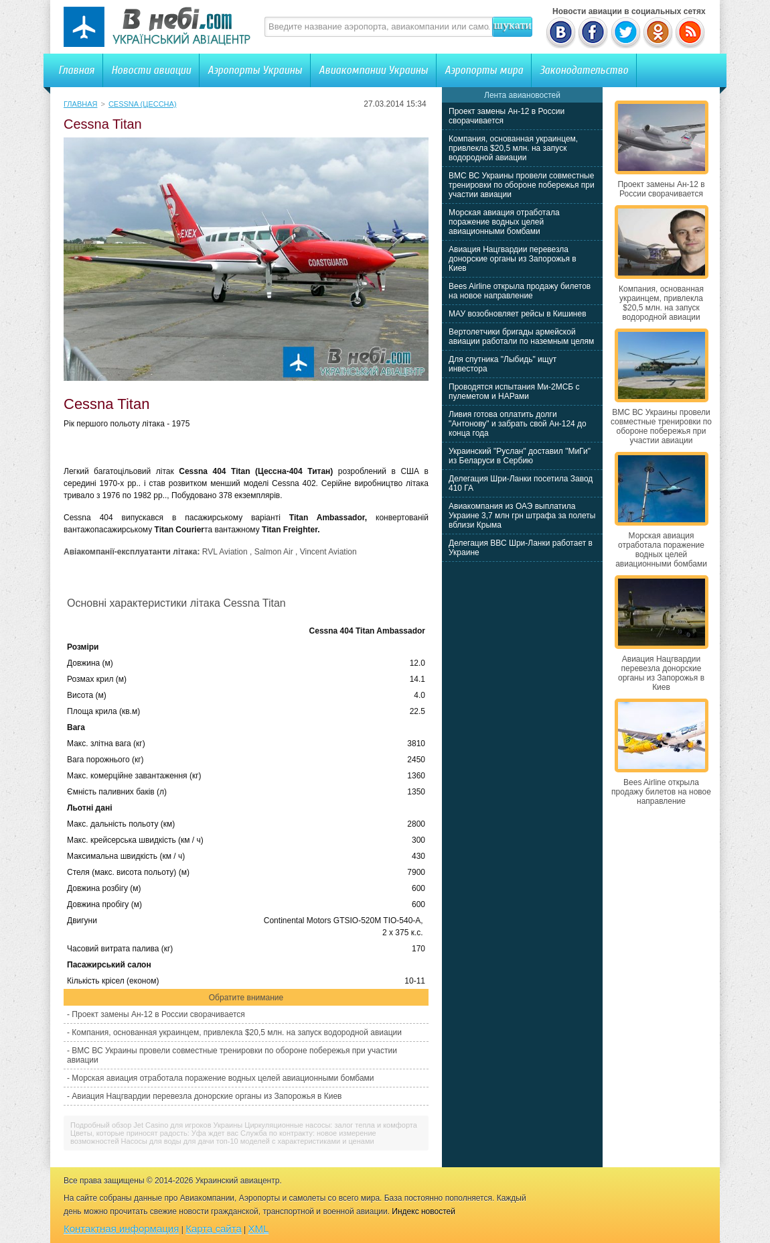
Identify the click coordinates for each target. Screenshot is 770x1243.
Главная (76, 70)
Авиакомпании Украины (373, 70)
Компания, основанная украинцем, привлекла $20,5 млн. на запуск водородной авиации (237, 1032)
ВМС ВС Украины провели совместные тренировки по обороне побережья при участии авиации (522, 185)
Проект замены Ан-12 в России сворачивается (158, 1014)
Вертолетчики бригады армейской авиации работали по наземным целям (521, 336)
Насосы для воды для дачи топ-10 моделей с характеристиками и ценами (247, 1141)
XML (258, 1228)
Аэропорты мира (484, 70)
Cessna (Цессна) (142, 104)
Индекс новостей (423, 1211)
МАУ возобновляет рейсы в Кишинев (518, 313)
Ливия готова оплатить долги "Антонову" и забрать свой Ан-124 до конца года (518, 424)
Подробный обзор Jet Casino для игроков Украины (156, 1125)
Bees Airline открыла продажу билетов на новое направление (520, 291)
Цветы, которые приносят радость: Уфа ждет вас (154, 1133)
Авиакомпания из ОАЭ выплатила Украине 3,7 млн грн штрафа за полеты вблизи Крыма (522, 515)
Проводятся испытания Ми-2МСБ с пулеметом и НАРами (514, 391)
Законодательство (584, 70)
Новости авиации (151, 70)
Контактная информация (121, 1228)
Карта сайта (213, 1228)
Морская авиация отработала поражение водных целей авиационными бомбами (223, 1078)
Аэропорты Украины (255, 70)
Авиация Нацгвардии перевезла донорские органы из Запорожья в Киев (206, 1096)
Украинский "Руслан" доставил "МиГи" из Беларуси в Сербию (520, 456)
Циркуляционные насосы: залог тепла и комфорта (330, 1125)
